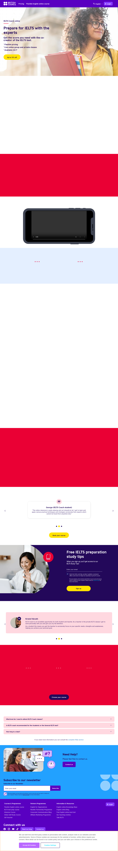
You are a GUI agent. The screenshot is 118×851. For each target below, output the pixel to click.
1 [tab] (56, 526)
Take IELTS (60, 817)
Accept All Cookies (29, 845)
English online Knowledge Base (67, 807)
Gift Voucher (8, 817)
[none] (98, 3)
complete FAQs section (76, 740)
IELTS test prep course (11, 809)
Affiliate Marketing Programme (40, 815)
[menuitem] (98, 3)
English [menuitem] (98, 4)
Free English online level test (66, 812)
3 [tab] (61, 526)
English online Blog (63, 809)
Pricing (21, 3)
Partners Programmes (38, 803)
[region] (59, 841)
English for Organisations (38, 807)
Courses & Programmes (12, 803)
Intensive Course (9, 812)
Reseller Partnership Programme (41, 809)
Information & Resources (65, 803)
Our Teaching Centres (64, 815)
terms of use (96, 580)
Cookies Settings (50, 845)
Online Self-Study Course (12, 815)
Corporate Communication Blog (41, 812)
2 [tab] (59, 526)
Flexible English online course (37, 3)
